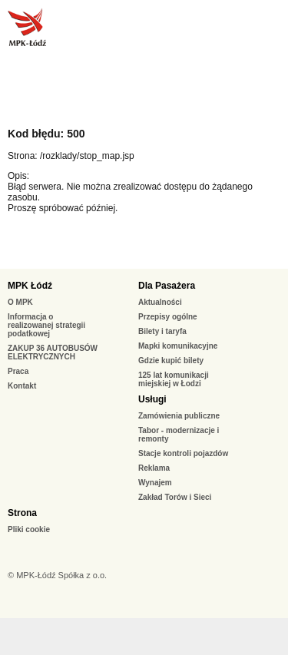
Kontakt (22, 386)
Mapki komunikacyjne (177, 346)
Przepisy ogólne (167, 317)
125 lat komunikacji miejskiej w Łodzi (173, 379)
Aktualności (160, 302)
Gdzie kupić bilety (171, 360)
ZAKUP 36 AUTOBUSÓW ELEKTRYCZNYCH (53, 352)
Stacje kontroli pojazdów (183, 453)
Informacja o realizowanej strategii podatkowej (46, 325)
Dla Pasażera (166, 285)
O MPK (20, 302)
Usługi (152, 399)
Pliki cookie (29, 529)
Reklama (154, 468)
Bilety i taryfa (162, 331)
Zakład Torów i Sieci (174, 497)
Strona (22, 513)
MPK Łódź (30, 285)
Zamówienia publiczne (179, 416)
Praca (18, 371)
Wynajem (155, 482)
